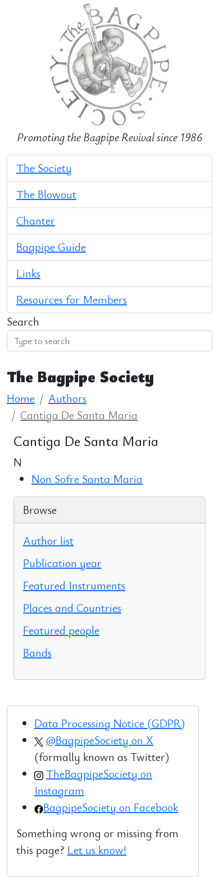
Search (23, 321)
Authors (67, 398)
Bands (37, 652)
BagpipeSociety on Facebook (110, 807)
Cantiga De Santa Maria (79, 415)
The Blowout (46, 194)
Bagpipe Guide (51, 246)
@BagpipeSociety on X (99, 740)
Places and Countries (72, 607)
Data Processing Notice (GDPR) (109, 723)
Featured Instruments (74, 585)
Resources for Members (71, 299)
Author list (48, 540)
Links (28, 273)
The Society (44, 167)
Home (21, 398)
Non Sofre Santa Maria (87, 478)
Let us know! (96, 849)
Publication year (62, 562)
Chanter (35, 220)
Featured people (61, 630)
